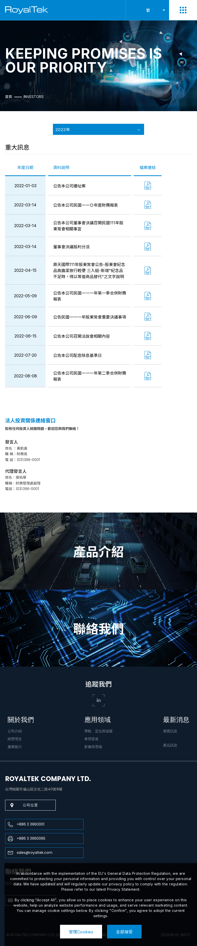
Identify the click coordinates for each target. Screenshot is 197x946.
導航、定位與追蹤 (98, 731)
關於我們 (21, 719)
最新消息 (176, 719)
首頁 (8, 97)
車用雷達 (91, 738)
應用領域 (97, 719)
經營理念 (15, 738)
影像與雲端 (93, 746)
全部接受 (124, 931)
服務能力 (15, 746)
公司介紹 (15, 731)
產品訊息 (170, 745)
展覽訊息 (170, 731)
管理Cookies (81, 931)
